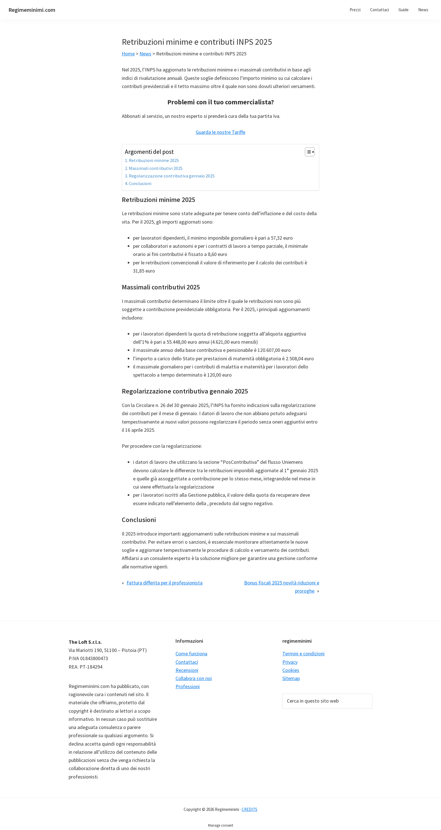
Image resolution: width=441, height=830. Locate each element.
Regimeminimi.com (31, 9)
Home (128, 53)
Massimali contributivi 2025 (156, 168)
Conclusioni (140, 183)
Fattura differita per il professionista (164, 582)
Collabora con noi (194, 678)
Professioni (188, 686)
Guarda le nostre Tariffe (220, 132)
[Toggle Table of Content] (307, 152)
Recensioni (187, 670)
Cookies (290, 670)
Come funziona (191, 653)
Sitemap (291, 678)
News (145, 53)
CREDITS (249, 809)
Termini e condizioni (303, 653)
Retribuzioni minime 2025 (154, 160)
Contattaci (187, 662)
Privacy (290, 662)
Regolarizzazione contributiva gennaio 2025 (172, 176)
